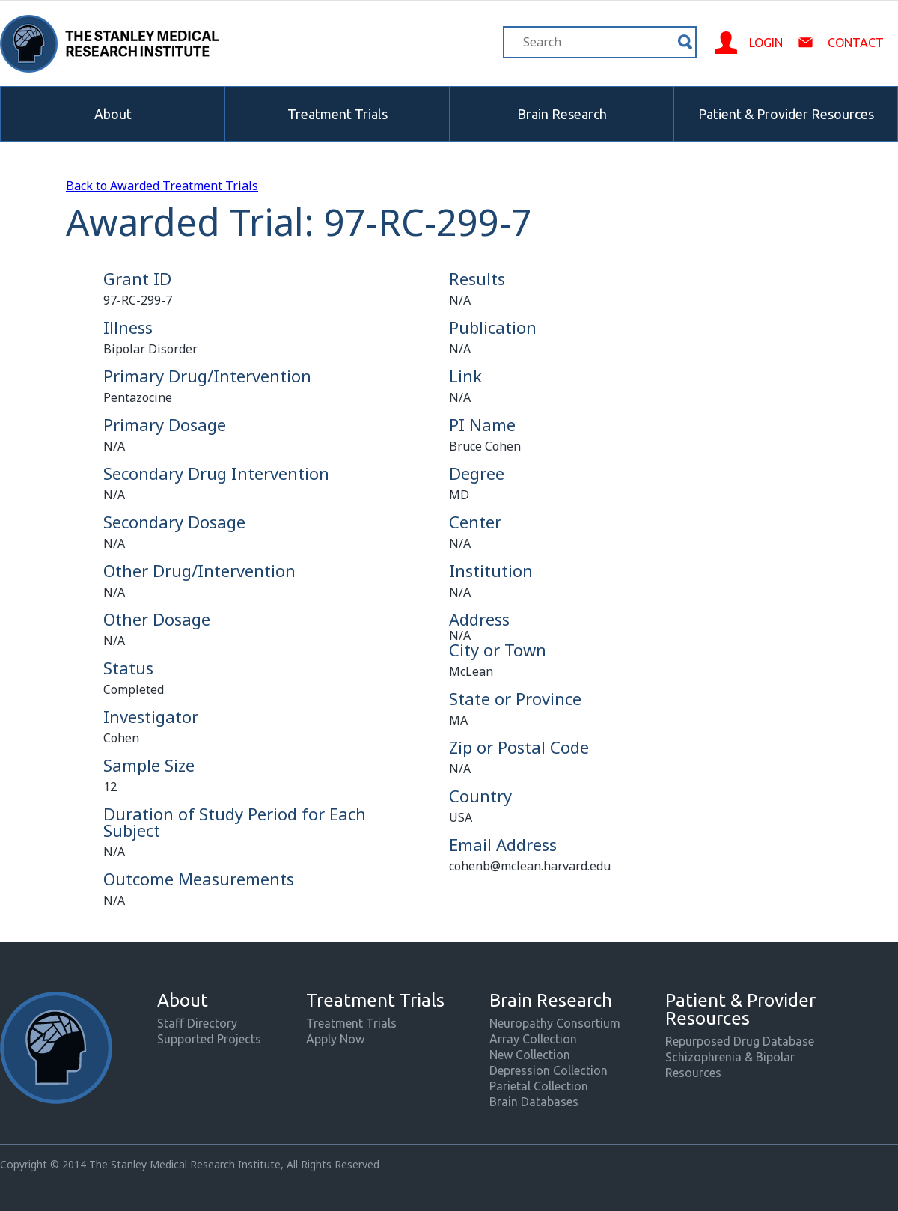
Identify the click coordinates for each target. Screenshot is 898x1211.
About (113, 113)
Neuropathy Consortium (554, 1023)
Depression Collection (548, 1070)
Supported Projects (209, 1039)
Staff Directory (197, 1023)
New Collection (529, 1054)
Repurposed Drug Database (739, 1041)
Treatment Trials (337, 113)
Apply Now (335, 1039)
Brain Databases (533, 1101)
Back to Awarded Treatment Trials (162, 185)
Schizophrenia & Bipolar (730, 1057)
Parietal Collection (538, 1086)
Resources (693, 1072)
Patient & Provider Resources (786, 113)
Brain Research (562, 113)
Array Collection (533, 1039)
